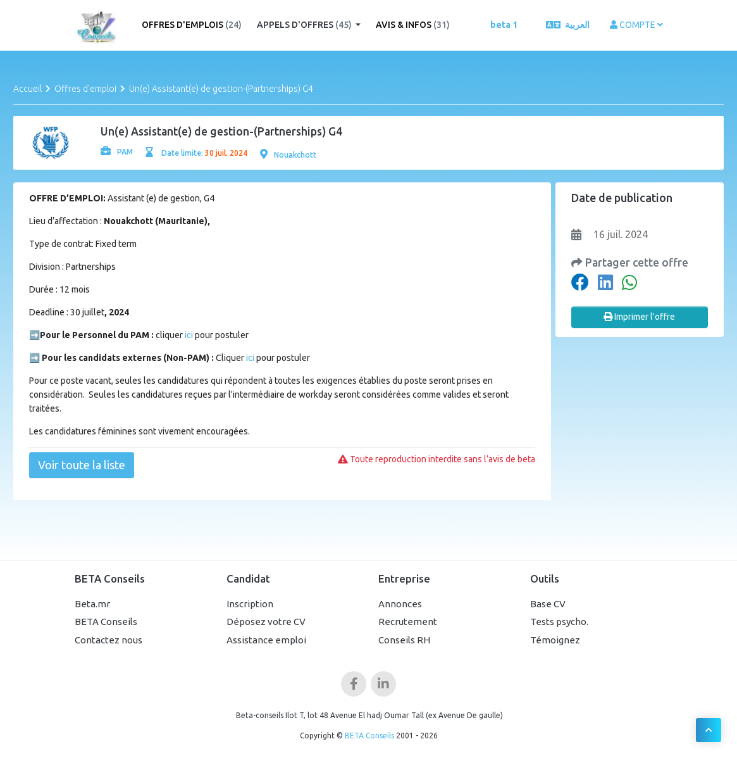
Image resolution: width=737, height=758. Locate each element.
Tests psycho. (559, 621)
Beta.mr (92, 603)
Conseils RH (404, 640)
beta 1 (503, 25)
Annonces (400, 603)
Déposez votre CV (266, 621)
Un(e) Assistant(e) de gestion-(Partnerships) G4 (221, 89)
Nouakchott (288, 155)
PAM (117, 152)
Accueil (27, 89)
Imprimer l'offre (639, 317)
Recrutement (407, 621)
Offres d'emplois (192, 25)
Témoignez (555, 640)
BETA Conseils (106, 621)
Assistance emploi (266, 640)
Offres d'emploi (85, 89)
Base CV (548, 603)
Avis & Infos (413, 25)
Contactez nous (108, 640)
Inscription (249, 603)
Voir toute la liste (81, 464)
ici (188, 335)
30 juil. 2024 (226, 153)
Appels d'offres (305, 25)
